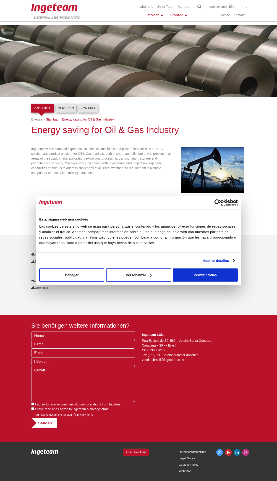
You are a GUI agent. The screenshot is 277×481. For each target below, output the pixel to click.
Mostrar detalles (215, 260)
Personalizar (139, 275)
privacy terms (98, 409)
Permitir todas (205, 275)
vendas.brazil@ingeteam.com (163, 360)
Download (39, 287)
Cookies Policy (188, 464)
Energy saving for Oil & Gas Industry (88, 119)
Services (66, 108)
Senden (45, 423)
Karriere (183, 6)
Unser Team (165, 6)
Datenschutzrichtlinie (192, 452)
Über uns (146, 6)
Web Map (185, 471)
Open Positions (136, 452)
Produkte (42, 108)
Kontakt (239, 15)
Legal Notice (187, 458)
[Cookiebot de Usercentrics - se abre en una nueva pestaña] (218, 202)
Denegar (71, 275)
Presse (225, 15)
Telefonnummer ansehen (181, 355)
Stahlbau (52, 119)
